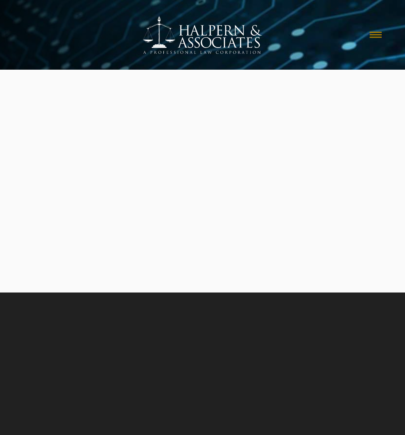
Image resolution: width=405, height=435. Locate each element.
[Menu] (376, 35)
